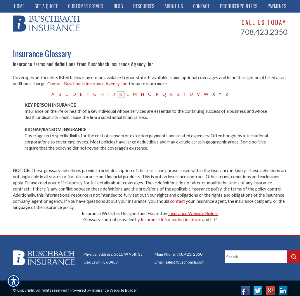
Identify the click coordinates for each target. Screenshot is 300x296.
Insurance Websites (101, 213)
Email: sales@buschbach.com (179, 257)
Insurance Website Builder (193, 213)
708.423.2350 (264, 31)
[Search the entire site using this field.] (256, 252)
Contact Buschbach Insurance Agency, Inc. (87, 83)
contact (177, 201)
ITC (213, 219)
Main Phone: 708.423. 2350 (178, 249)
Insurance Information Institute (171, 219)
